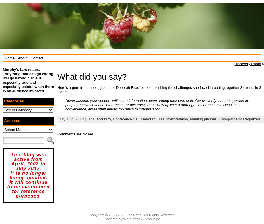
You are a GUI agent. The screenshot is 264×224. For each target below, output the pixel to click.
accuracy (103, 119)
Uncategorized (248, 119)
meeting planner (203, 119)
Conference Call (126, 119)
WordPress (131, 219)
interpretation (177, 119)
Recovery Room (248, 64)
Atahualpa (152, 219)
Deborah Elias (152, 119)
